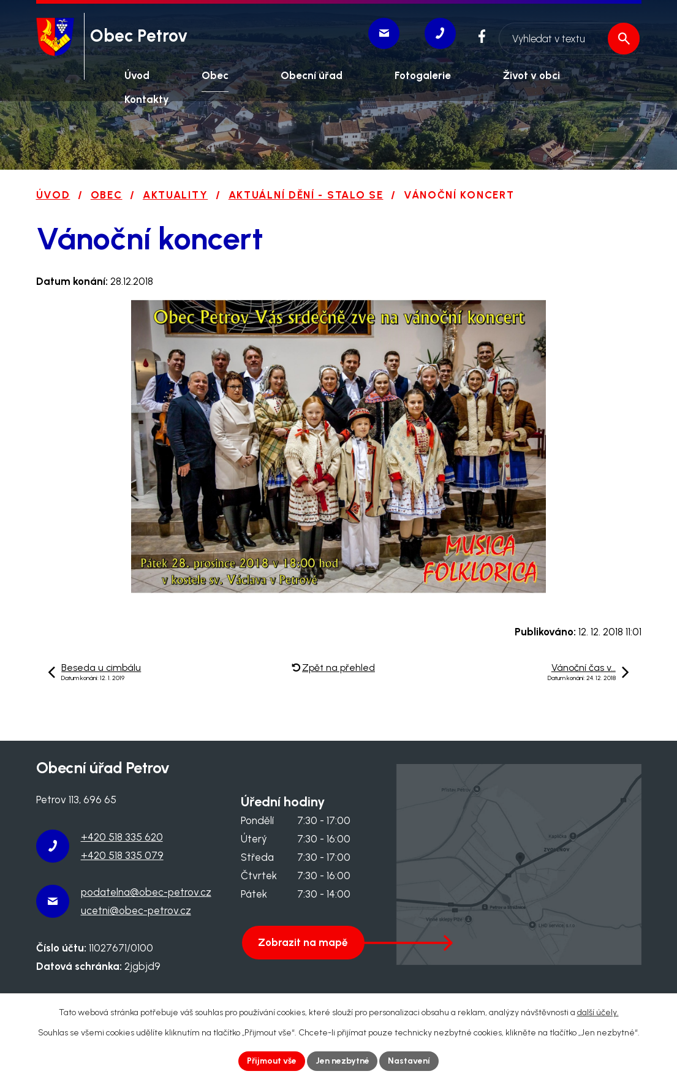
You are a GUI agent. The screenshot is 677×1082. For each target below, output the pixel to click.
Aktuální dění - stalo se (306, 195)
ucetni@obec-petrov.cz (136, 910)
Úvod (53, 195)
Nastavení (409, 1061)
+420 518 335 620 (122, 837)
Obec (107, 195)
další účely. (598, 1012)
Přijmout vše (271, 1061)
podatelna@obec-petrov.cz (146, 892)
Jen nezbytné (342, 1061)
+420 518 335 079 (122, 855)
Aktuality (175, 195)
